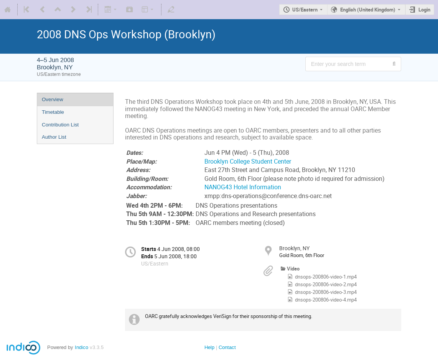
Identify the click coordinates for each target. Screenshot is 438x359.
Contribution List (60, 125)
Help (209, 347)
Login (424, 9)
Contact (227, 347)
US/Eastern (305, 9)
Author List (54, 137)
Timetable (53, 112)
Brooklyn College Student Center (247, 161)
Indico (81, 347)
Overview (52, 99)
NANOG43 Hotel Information (242, 187)
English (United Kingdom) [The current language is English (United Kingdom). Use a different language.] (367, 9)
